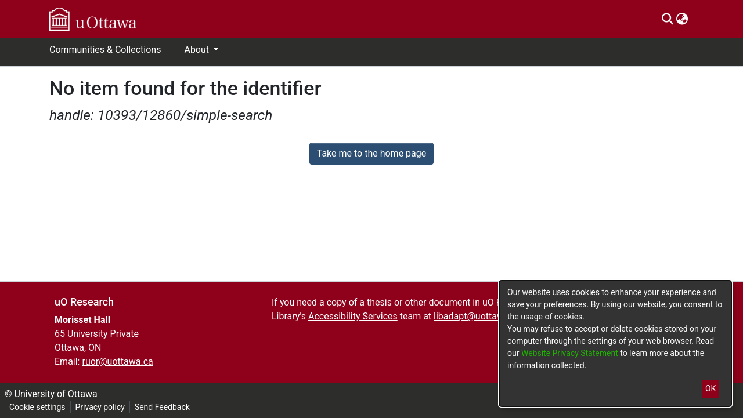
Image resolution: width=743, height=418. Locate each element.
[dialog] (615, 343)
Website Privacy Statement (570, 353)
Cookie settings (37, 407)
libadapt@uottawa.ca (477, 316)
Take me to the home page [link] (372, 153)
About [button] (197, 49)
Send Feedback (162, 407)
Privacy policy (100, 407)
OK (710, 388)
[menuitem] (682, 19)
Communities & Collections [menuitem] (105, 49)
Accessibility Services (353, 316)
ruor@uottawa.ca (117, 361)
